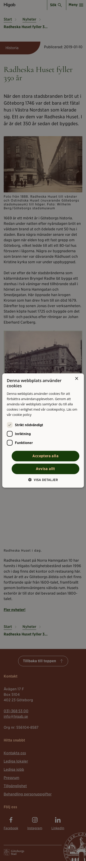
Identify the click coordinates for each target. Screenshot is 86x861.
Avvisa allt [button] (45, 469)
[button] (43, 480)
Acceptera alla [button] (45, 456)
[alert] (43, 430)
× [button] (76, 378)
